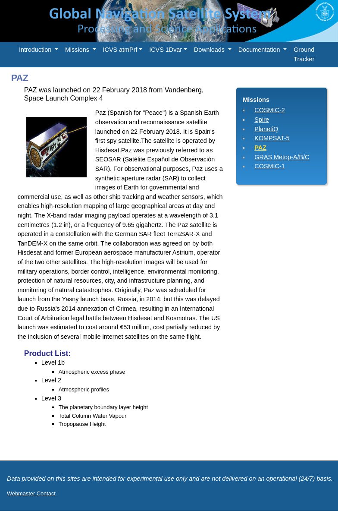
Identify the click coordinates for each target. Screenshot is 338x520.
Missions (78, 49)
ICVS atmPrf (120, 49)
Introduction (36, 49)
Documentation (260, 49)
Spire (261, 119)
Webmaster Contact (31, 493)
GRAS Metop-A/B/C (281, 157)
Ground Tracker (304, 54)
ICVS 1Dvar (165, 49)
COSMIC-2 (269, 110)
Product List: (47, 353)
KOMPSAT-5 (271, 138)
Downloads (210, 49)
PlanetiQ (266, 129)
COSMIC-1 (269, 166)
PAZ (260, 147)
